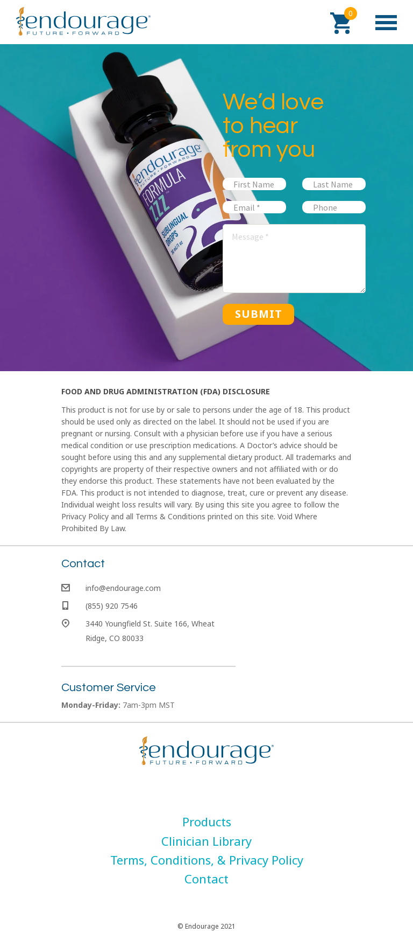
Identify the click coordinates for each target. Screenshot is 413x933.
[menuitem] (206, 821)
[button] (341, 23)
